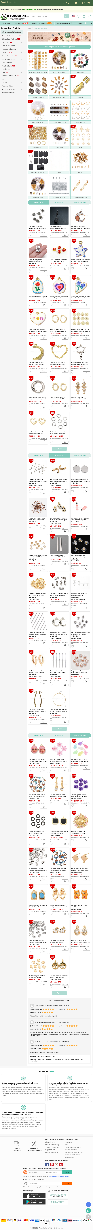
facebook (47, 1164)
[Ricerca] (56, 16)
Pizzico (4, 82)
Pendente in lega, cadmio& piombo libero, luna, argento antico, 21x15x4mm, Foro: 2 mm (58, 633)
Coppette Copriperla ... (10, 36)
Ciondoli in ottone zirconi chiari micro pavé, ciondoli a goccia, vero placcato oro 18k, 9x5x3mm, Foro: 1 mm (80, 941)
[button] (91, 23)
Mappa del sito (50, 1150)
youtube (61, 1164)
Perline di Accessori (9, 59)
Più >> (59, 449)
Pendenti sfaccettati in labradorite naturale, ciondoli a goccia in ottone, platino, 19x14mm (38, 227)
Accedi (78, 16)
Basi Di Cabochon (8, 46)
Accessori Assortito (9, 89)
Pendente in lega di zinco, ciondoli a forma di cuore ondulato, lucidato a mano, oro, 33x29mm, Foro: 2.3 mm (59, 363)
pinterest (52, 1164)
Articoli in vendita (80, 202)
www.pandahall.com (29, 9)
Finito (52, 1059)
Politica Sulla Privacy (52, 1145)
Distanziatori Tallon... (9, 39)
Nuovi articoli (38, 202)
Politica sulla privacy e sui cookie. (58, 1176)
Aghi (3, 79)
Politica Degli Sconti (51, 1152)
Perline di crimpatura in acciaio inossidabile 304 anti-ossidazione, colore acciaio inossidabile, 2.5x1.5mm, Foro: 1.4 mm (37, 480)
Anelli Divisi (6, 69)
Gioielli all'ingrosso (65, 23)
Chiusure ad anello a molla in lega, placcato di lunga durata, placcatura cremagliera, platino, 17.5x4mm (38, 398)
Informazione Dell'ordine (73, 1155)
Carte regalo (69, 1157)
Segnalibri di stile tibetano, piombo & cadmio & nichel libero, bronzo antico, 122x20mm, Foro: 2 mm (37, 710)
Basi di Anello (7, 63)
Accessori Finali (7, 86)
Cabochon (5, 42)
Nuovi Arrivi (6, 23)
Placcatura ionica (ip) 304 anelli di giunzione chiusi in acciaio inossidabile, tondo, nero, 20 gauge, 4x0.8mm (37, 832)
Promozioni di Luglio (42, 23)
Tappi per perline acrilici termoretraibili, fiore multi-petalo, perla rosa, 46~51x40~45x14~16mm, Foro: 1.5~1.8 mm (58, 760)
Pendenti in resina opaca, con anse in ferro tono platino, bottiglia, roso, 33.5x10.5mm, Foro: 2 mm (80, 519)
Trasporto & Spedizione (73, 1147)
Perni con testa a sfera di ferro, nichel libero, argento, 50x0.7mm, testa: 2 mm (58, 671)
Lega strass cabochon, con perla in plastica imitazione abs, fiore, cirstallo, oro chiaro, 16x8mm (80, 671)
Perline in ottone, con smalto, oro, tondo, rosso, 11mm (59, 260)
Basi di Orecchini (8, 56)
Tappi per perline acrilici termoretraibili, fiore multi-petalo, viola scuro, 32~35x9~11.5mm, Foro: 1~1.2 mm (79, 795)
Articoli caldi (59, 202)
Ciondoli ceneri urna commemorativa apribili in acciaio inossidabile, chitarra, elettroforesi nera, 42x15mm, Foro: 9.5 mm (59, 227)
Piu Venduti (21, 23)
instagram (56, 1164)
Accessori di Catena (9, 49)
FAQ (66, 1145)
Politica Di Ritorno (71, 1150)
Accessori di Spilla (8, 92)
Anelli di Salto (7, 66)
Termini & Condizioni (52, 1147)
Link (3, 72)
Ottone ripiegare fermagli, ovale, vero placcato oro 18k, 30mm (59, 906)
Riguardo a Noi (50, 1142)
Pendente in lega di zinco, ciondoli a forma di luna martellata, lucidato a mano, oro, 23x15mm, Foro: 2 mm (37, 363)
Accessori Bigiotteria (40, 28)
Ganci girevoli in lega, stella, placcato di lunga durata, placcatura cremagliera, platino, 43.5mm (79, 363)
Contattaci (68, 1142)
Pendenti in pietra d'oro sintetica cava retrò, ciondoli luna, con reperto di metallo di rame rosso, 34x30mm (80, 227)
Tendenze (84, 23)
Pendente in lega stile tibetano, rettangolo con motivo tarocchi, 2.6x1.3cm (37, 260)
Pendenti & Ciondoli (9, 76)
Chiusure (5, 52)
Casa (29, 28)
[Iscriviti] (45, 1183)
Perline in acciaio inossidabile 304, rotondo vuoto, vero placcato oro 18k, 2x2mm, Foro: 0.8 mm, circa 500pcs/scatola (38, 594)
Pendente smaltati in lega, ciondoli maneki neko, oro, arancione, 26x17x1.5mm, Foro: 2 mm (79, 906)
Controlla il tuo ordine (88, 1204)
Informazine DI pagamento (74, 1152)
